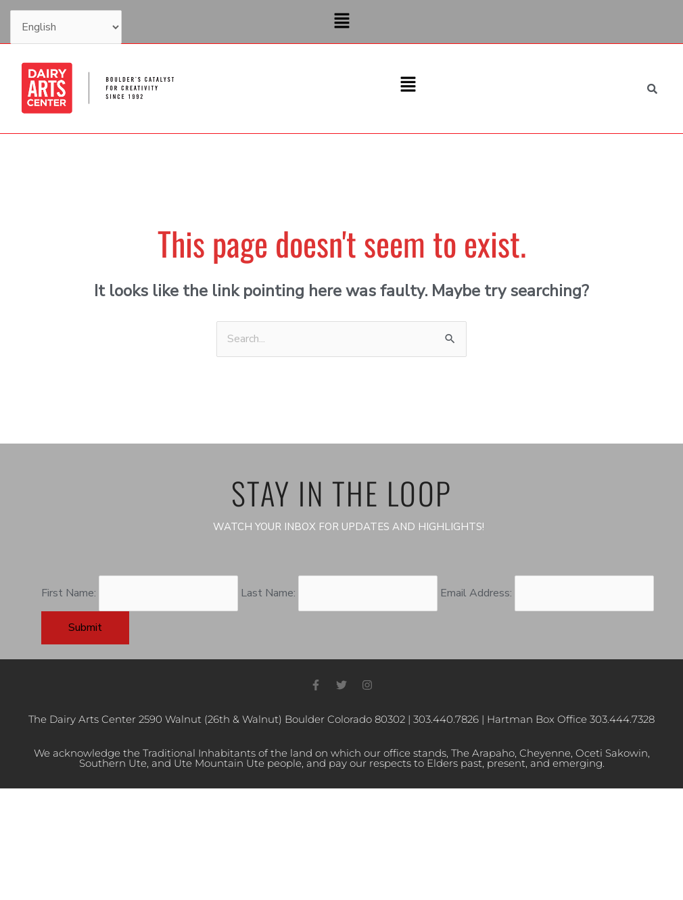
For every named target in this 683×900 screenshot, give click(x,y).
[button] (341, 22)
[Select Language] (66, 27)
